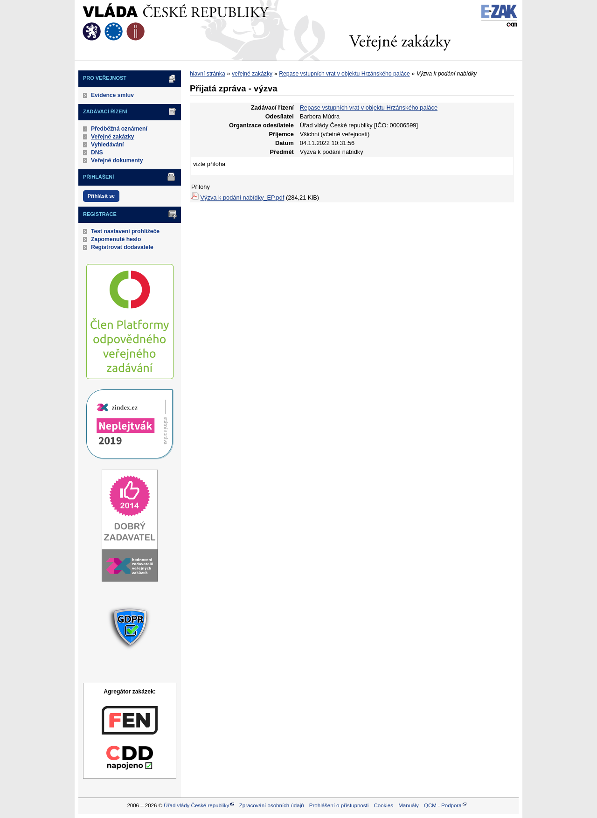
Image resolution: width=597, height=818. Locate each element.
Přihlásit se (101, 196)
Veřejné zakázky (112, 136)
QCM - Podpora (443, 805)
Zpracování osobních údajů (271, 805)
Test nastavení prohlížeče (125, 231)
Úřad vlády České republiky (196, 805)
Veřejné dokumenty (117, 160)
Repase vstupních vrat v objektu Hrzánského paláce (344, 73)
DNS (97, 152)
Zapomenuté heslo (116, 239)
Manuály (408, 805)
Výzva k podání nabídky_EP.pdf (243, 197)
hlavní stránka (207, 73)
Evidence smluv (112, 95)
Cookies (383, 805)
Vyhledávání (107, 144)
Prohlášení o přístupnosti (338, 805)
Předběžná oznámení (119, 128)
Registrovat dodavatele (122, 247)
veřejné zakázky (252, 73)
